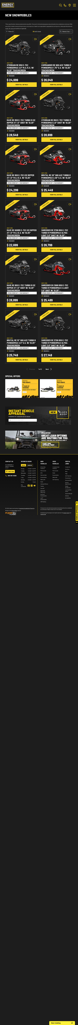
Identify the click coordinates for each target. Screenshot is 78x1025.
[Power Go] (20, 513)
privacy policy (66, 512)
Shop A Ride (14, 510)
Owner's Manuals (68, 493)
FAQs (66, 473)
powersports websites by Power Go (26, 508)
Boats (42, 481)
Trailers (42, 486)
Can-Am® (42, 488)
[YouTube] (34, 485)
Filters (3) (10, 31)
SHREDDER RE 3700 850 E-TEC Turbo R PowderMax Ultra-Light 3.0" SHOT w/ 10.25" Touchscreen (54, 233)
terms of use (43, 514)
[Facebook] (29, 485)
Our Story (67, 469)
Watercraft (43, 479)
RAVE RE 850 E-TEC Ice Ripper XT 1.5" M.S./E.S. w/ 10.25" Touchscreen (20, 178)
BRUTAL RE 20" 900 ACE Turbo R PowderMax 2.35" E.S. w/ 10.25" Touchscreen (56, 178)
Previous (30, 369)
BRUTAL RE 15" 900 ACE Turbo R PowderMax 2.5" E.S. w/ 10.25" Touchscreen (21, 343)
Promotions (67, 478)
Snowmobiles (43, 477)
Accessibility (68, 498)
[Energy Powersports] (7, 5)
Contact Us (67, 467)
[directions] (69, 5)
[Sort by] (66, 31)
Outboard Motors (44, 484)
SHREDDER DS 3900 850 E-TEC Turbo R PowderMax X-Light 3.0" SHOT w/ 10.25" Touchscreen (55, 288)
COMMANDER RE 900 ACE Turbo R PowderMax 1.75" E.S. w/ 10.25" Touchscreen (56, 68)
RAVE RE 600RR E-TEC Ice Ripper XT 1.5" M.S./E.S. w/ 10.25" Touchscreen (22, 233)
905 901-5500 (10, 475)
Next (49, 369)
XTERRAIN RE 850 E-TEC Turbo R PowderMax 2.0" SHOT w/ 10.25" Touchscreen (56, 123)
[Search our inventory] (60, 5)
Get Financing (56, 479)
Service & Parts (68, 480)
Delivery (67, 495)
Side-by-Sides (43, 475)
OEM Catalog (43, 501)
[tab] (23, 465)
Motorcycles (43, 470)
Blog (66, 471)
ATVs (41, 473)
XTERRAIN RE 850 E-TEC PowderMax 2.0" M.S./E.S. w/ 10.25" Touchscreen (20, 68)
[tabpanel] (28, 475)
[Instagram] (32, 485)
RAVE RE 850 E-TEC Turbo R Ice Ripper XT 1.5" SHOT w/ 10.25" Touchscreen (21, 123)
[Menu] (74, 5)
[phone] (65, 5)
